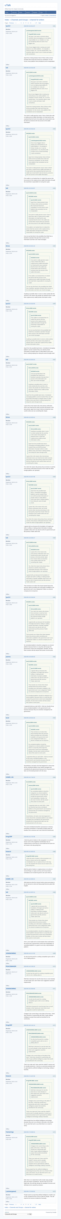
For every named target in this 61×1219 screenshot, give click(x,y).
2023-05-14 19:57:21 (29, 892)
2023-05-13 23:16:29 (29, 67)
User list (14, 12)
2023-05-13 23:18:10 (29, 129)
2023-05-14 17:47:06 (29, 836)
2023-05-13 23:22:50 (29, 303)
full (7, 68)
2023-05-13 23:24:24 (29, 359)
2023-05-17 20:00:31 (29, 1132)
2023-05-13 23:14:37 (29, 26)
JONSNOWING (11, 953)
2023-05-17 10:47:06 (29, 1076)
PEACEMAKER (11, 966)
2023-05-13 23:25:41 (29, 417)
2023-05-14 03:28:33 (29, 656)
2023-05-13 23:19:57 (29, 188)
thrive (8, 246)
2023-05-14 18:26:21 (29, 879)
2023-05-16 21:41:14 (29, 1025)
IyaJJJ (8, 26)
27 (36, 23)
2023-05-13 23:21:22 (29, 246)
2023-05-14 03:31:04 (29, 717)
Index (6, 12)
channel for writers (37, 20)
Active (46, 15)
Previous (11, 23)
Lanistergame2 (11, 1191)
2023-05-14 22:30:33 (29, 966)
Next (40, 23)
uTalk (8, 5)
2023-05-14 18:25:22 (29, 851)
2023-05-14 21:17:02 (29, 953)
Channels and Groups (19, 20)
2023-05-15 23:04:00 (29, 988)
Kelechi (8, 851)
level (7, 718)
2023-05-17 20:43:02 (29, 1191)
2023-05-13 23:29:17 (29, 537)
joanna (8, 657)
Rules (20, 12)
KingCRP (9, 836)
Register (35, 12)
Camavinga (10, 1132)
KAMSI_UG (10, 777)
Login (41, 12)
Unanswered (52, 15)
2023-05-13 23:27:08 (29, 476)
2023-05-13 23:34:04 (29, 597)
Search (28, 12)
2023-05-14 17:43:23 (29, 777)
